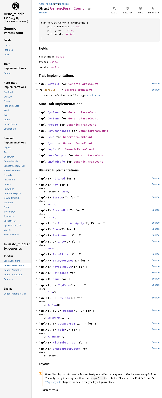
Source (43, 12)
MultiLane (53, 336)
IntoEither (61, 254)
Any (55, 184)
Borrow (58, 197)
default (49, 89)
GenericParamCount (83, 84)
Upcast (68, 311)
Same (56, 279)
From (56, 229)
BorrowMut (60, 210)
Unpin (51, 149)
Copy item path (89, 8)
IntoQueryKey (63, 260)
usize (75, 26)
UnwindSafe (56, 161)
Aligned (59, 178)
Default (53, 84)
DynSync (53, 118)
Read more (93, 95)
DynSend (53, 112)
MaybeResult (62, 266)
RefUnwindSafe (58, 131)
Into (61, 241)
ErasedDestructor (67, 348)
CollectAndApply (71, 223)
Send (50, 137)
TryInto (64, 298)
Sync (50, 143)
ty (56, 3)
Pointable (60, 273)
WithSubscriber (65, 342)
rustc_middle (46, 3)
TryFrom (64, 285)
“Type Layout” (53, 382)
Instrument (61, 235)
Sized (65, 191)
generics (64, 3)
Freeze (52, 124)
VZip (61, 329)
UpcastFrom (54, 317)
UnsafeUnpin (57, 155)
